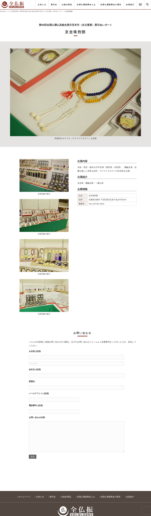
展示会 (54, 5)
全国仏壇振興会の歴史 (110, 5)
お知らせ (42, 5)
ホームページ (24, 497)
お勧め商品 (67, 5)
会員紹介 (130, 5)
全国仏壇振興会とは (86, 5)
